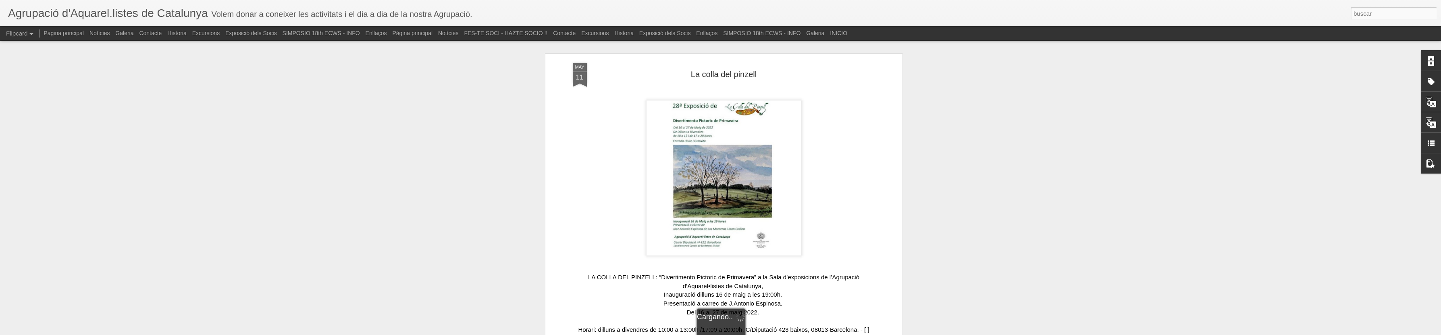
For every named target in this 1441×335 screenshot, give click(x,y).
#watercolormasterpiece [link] (700, 318)
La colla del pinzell (724, 54)
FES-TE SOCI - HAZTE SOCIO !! (505, 33)
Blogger (751, 330)
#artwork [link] (687, 327)
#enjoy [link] (771, 327)
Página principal (64, 33)
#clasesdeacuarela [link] (806, 327)
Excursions (206, 33)
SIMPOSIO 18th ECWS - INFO (321, 33)
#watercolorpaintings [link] (762, 318)
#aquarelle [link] (805, 318)
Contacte (150, 33)
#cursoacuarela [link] (854, 327)
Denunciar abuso (778, 330)
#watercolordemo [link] (650, 327)
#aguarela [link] (834, 318)
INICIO (838, 33)
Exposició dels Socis (251, 33)
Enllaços (376, 33)
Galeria (124, 33)
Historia (176, 33)
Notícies (99, 33)
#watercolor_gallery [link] (599, 327)
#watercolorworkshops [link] (730, 327)
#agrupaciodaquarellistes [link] (633, 318)
